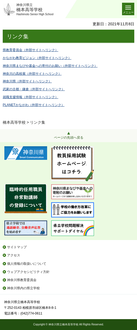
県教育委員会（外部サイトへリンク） (30, 50)
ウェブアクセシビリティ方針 (28, 272)
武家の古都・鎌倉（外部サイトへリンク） (34, 89)
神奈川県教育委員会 (21, 280)
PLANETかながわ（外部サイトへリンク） (34, 105)
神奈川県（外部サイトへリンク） (27, 81)
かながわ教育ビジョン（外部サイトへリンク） (37, 58)
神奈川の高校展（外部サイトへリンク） (32, 74)
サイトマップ (17, 247)
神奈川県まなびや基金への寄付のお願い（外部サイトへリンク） (50, 66)
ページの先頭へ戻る (68, 137)
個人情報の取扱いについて (26, 264)
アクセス (13, 255)
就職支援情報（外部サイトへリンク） (30, 97)
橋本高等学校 (14, 122)
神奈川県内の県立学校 (23, 288)
